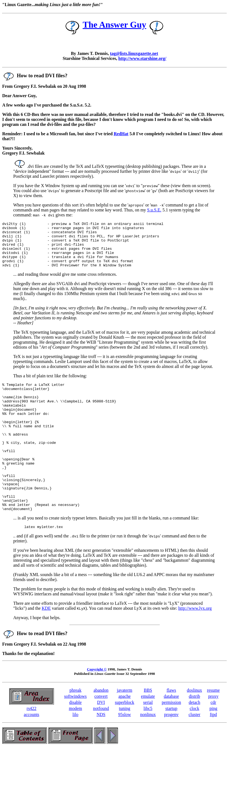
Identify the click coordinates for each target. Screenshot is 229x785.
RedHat (121, 133)
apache (124, 732)
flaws (171, 725)
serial (148, 738)
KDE (46, 643)
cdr (213, 738)
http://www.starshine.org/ (142, 58)
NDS (100, 750)
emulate (148, 732)
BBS (148, 725)
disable (75, 738)
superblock (124, 738)
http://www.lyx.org (195, 643)
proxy (213, 732)
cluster (194, 750)
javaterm (124, 725)
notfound (101, 744)
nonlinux (148, 750)
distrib (194, 732)
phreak (75, 725)
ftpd (213, 750)
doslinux (194, 725)
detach (194, 738)
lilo (75, 750)
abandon (100, 725)
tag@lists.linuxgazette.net (134, 53)
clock (194, 744)
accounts (31, 750)
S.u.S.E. (154, 210)
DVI (101, 738)
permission (171, 738)
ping (213, 744)
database (171, 732)
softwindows (75, 732)
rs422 (32, 744)
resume (213, 725)
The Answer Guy (114, 25)
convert (100, 732)
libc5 (148, 744)
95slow (124, 750)
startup (171, 744)
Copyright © (97, 705)
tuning (124, 744)
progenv (171, 750)
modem (75, 744)
